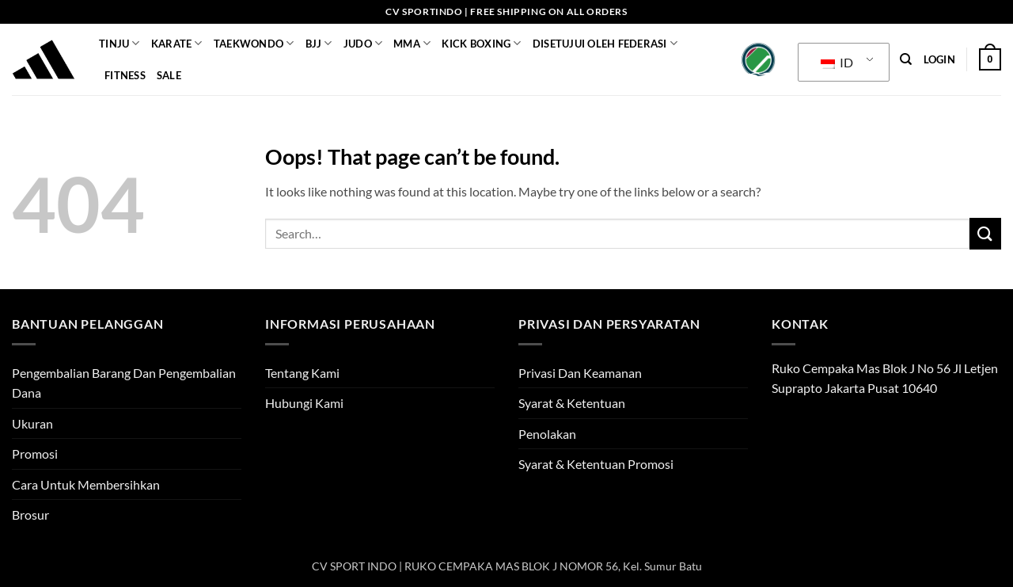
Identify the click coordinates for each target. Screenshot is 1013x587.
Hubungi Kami (304, 402)
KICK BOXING (481, 43)
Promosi (35, 453)
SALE (169, 75)
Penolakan (547, 433)
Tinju (119, 43)
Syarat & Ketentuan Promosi (595, 463)
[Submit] (985, 233)
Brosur (30, 514)
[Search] (906, 59)
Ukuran (32, 423)
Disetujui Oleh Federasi (605, 43)
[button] (939, 59)
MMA (412, 43)
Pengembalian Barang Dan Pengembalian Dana (124, 383)
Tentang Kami (302, 372)
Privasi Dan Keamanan (580, 372)
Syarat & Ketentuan (571, 402)
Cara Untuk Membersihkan (86, 484)
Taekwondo (254, 43)
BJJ (318, 43)
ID (837, 62)
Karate (177, 43)
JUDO (362, 43)
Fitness (125, 75)
